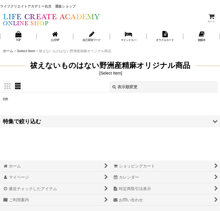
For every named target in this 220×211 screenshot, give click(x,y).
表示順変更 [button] (125, 87)
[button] (110, 121)
